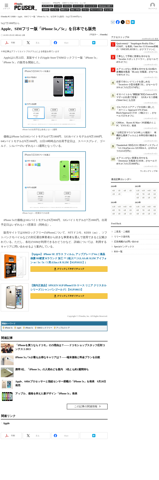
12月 (137, 190)
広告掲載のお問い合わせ (126, 241)
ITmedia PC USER (8, 16)
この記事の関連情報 (85, 406)
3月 (130, 190)
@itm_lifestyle (123, 21)
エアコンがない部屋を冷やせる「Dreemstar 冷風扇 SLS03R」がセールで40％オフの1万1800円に (136, 161)
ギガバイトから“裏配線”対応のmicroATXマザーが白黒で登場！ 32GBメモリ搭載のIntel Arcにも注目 (137, 97)
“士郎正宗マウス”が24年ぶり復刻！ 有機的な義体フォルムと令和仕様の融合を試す (136, 135)
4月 (125, 190)
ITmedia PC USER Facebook (118, 21)
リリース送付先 (122, 236)
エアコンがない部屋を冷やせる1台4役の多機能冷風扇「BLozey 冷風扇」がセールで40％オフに (137, 72)
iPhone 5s (9, 328)
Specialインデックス (124, 246)
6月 (113, 190)
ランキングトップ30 (148, 171)
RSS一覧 (118, 251)
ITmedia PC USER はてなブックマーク (133, 21)
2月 (113, 194)
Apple (19, 328)
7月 (143, 194)
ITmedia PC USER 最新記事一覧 (128, 21)
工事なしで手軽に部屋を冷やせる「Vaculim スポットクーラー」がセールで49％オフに (137, 59)
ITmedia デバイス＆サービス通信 (113, 21)
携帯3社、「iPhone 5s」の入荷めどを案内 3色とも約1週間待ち (52, 369)
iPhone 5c (29, 328)
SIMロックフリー (44, 328)
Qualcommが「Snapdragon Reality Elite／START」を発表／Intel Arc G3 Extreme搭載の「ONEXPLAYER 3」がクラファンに (137, 46)
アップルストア (63, 328)
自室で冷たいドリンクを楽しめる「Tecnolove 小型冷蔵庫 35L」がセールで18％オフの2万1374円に (136, 84)
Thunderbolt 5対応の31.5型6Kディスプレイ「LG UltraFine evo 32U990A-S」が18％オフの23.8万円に (137, 148)
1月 (119, 194)
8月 (138, 194)
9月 (154, 190)
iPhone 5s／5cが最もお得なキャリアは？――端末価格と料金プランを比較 (57, 357)
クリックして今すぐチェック (70, 269)
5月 (119, 190)
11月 (143, 190)
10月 (149, 190)
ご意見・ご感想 (122, 231)
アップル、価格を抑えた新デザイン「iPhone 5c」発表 (46, 393)
